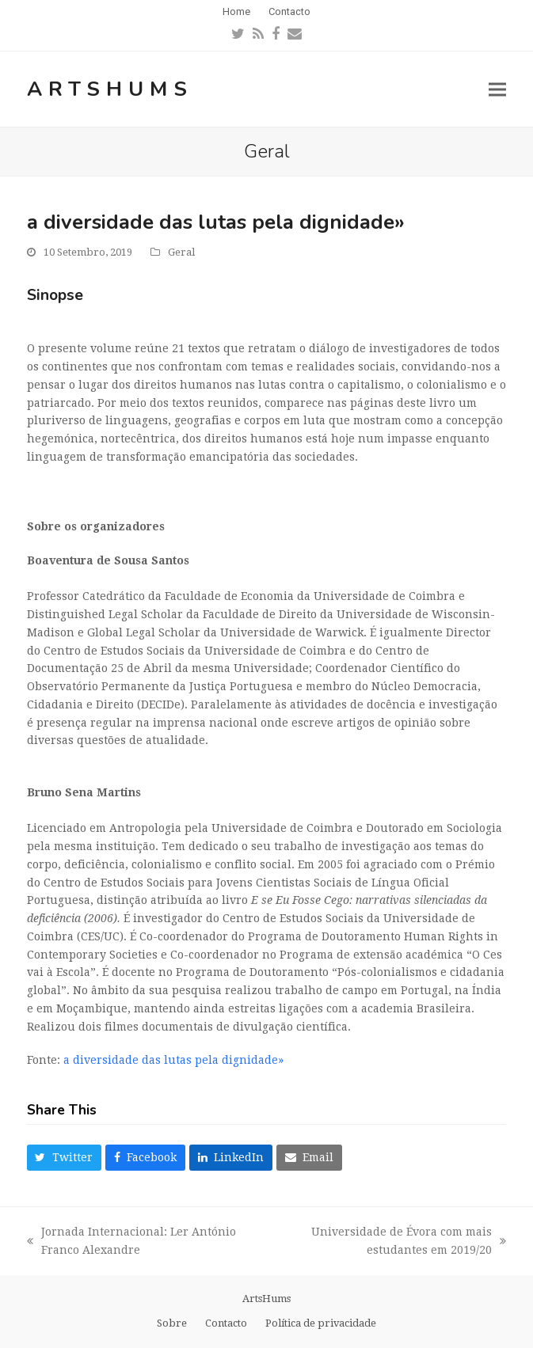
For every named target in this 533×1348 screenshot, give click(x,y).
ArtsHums (110, 89)
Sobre (172, 1323)
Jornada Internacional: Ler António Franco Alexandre (131, 1242)
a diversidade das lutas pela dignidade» (173, 1060)
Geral (181, 252)
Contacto (226, 1323)
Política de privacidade (320, 1323)
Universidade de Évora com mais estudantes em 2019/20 (388, 1242)
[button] (497, 89)
